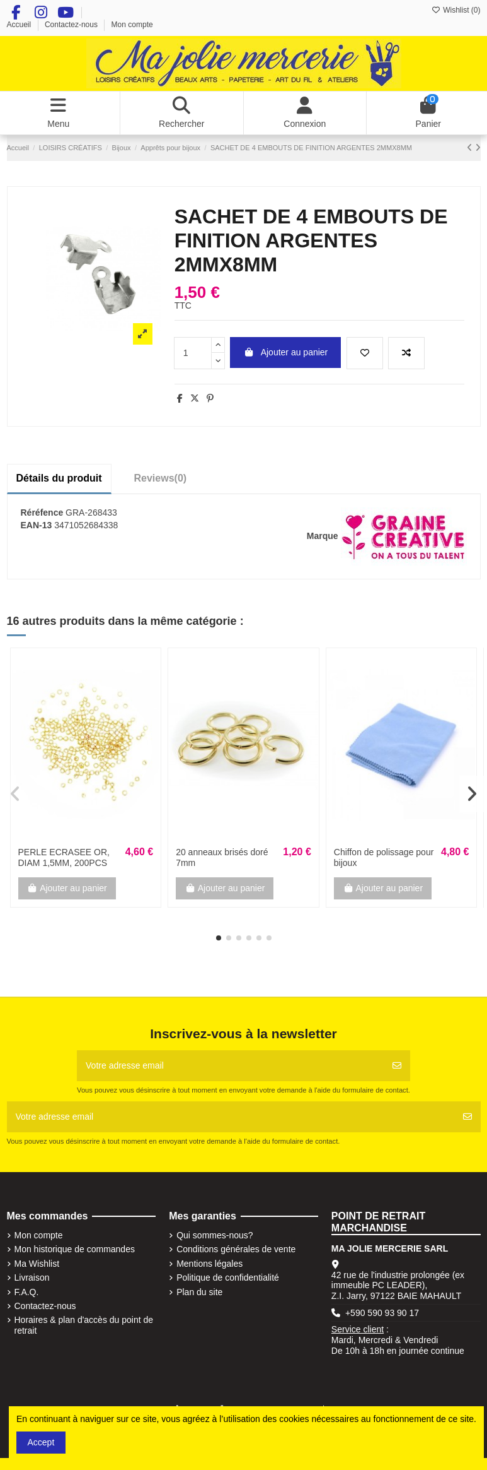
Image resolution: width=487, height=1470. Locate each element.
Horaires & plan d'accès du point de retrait (84, 1325)
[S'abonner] (397, 1065)
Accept (41, 1442)
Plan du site (199, 1292)
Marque (322, 536)
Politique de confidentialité (227, 1277)
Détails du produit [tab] (59, 478)
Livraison (32, 1277)
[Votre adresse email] (230, 1065)
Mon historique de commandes (74, 1249)
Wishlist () (456, 10)
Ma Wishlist (37, 1264)
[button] (218, 937)
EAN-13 (36, 525)
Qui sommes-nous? (214, 1235)
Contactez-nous (72, 24)
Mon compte (132, 24)
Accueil (20, 24)
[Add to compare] (406, 353)
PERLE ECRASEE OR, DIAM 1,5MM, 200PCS (64, 857)
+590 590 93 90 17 (382, 1313)
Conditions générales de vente (235, 1249)
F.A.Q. (26, 1292)
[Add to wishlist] (365, 353)
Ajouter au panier (285, 352)
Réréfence (42, 512)
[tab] (161, 478)
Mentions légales (209, 1264)
